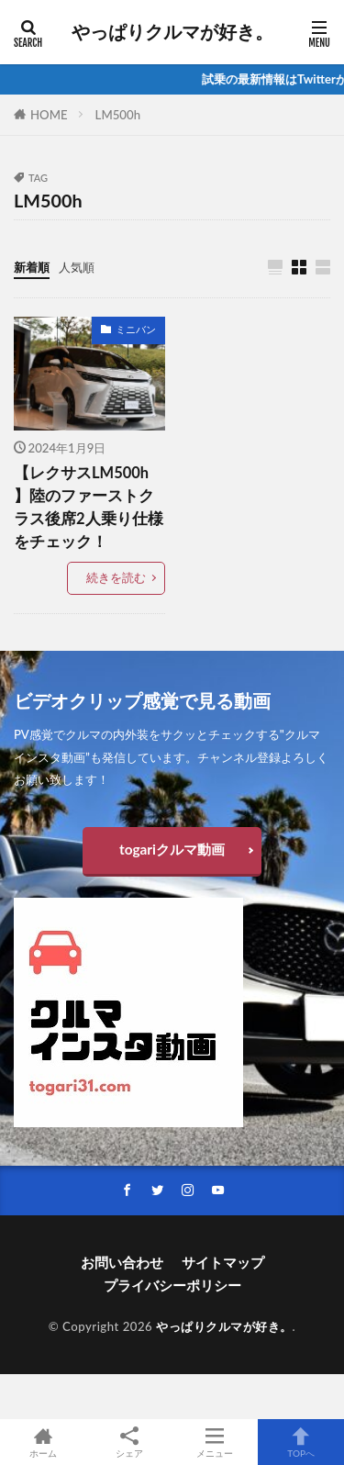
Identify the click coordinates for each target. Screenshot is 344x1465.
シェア (129, 1442)
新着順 (32, 267)
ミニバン (136, 329)
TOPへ (301, 1442)
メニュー (215, 1442)
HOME (49, 114)
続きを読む (116, 577)
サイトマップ (223, 1262)
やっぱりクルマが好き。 (172, 32)
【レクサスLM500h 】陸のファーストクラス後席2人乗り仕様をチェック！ (88, 507)
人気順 (76, 267)
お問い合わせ (122, 1262)
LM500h (117, 114)
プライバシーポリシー (172, 1285)
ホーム (43, 1442)
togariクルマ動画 (172, 849)
